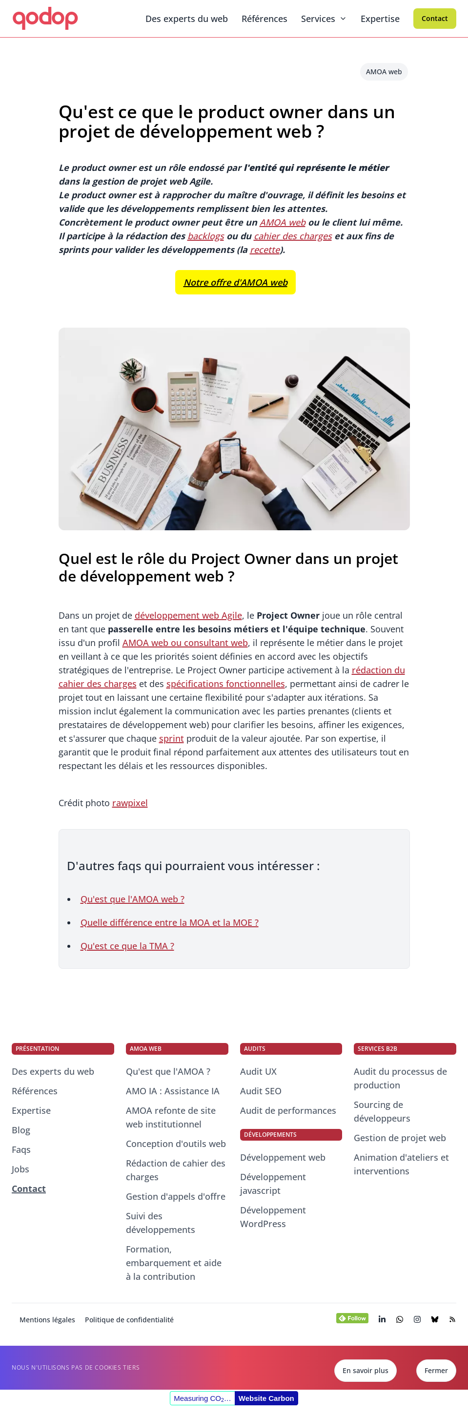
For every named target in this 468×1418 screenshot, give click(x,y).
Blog (21, 1130)
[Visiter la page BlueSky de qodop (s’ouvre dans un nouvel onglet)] (435, 1319)
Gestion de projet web (400, 1138)
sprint (171, 738)
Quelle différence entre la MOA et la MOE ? (170, 922)
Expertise (380, 18)
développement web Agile (188, 615)
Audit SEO (261, 1091)
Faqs (21, 1149)
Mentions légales (47, 1319)
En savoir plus (365, 1370)
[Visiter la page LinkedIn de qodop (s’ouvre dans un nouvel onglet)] (382, 1319)
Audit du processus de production (400, 1078)
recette (265, 249)
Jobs (20, 1169)
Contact (435, 18)
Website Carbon (266, 1398)
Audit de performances (288, 1110)
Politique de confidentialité (129, 1319)
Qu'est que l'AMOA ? (168, 1071)
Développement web (283, 1157)
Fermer (436, 1370)
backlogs (205, 236)
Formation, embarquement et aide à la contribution (174, 1262)
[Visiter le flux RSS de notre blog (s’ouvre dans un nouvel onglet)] (452, 1319)
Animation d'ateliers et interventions (401, 1164)
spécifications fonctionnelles (225, 683)
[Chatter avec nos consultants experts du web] (400, 1319)
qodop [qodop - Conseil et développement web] (45, 16)
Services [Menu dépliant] (324, 18)
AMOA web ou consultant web (185, 642)
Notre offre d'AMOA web (235, 282)
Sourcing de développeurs (382, 1111)
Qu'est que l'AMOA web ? (132, 899)
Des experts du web (186, 18)
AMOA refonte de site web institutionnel (171, 1117)
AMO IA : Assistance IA (173, 1091)
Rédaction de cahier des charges (175, 1170)
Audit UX (258, 1071)
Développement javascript (273, 1183)
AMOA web (384, 71)
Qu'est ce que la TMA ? (127, 946)
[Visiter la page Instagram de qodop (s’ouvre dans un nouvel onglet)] (417, 1319)
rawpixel (130, 803)
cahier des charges (293, 236)
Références (264, 18)
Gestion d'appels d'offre (175, 1196)
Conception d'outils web (176, 1143)
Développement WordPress (273, 1217)
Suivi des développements (160, 1222)
